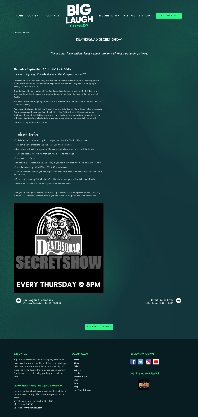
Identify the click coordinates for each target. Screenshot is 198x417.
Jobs (76, 383)
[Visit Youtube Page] (156, 361)
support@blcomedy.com (29, 407)
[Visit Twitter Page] (140, 361)
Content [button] (35, 15)
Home (20, 15)
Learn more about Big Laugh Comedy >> (38, 385)
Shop (76, 386)
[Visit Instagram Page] (148, 361)
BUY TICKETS (169, 15)
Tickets (77, 366)
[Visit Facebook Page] (133, 361)
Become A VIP (109, 15)
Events (77, 373)
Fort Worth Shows (137, 15)
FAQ (76, 380)
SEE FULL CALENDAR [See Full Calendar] (99, 326)
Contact (53, 15)
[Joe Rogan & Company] (38, 301)
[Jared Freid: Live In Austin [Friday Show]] (163, 301)
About (77, 363)
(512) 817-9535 (25, 404)
